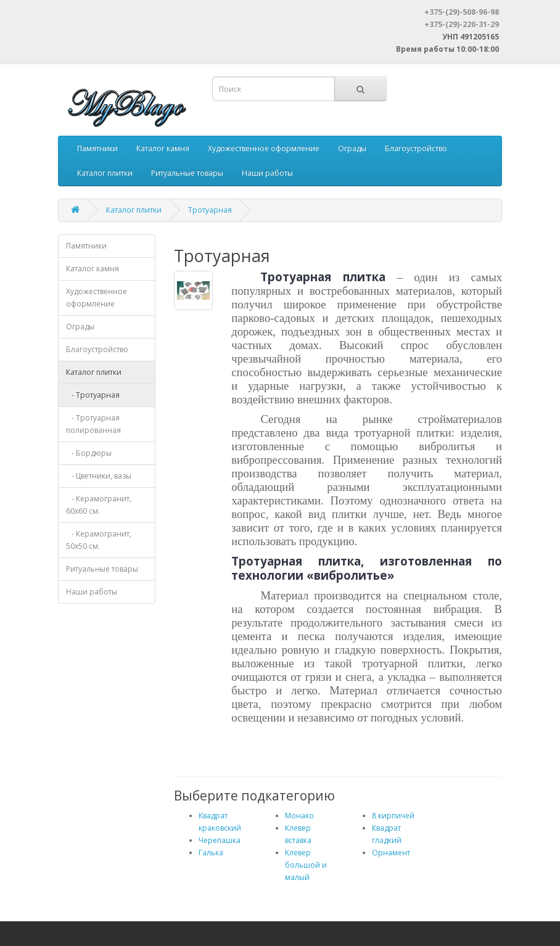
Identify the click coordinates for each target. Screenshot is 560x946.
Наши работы (267, 173)
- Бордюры (89, 453)
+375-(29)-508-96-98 (461, 12)
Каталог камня (162, 148)
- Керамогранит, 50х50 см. (98, 540)
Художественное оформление (263, 148)
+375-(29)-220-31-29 (461, 24)
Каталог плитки (105, 173)
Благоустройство (416, 148)
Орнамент (391, 852)
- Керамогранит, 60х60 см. (98, 504)
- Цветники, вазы (98, 476)
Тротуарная (210, 210)
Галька (211, 852)
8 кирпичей (393, 815)
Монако (299, 815)
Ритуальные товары (187, 173)
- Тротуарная (93, 395)
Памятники (97, 148)
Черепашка (220, 840)
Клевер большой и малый (306, 864)
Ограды (352, 148)
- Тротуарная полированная (93, 424)
